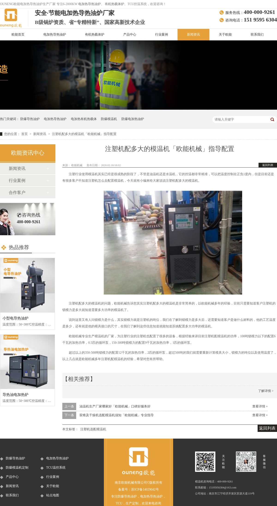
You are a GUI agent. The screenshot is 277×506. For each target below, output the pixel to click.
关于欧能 (225, 34)
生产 (129, 503)
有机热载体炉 (114, 4)
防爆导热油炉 (30, 119)
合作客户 (17, 192)
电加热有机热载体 (84, 119)
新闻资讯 (193, 34)
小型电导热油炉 (15, 318)
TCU (119, 503)
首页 (25, 134)
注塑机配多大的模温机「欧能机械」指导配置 (84, 134)
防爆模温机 (109, 119)
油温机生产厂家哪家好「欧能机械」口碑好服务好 (115, 406)
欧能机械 (77, 165)
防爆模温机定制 (17, 467)
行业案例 (161, 34)
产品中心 (129, 34)
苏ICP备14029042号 (145, 489)
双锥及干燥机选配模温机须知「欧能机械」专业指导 (116, 415)
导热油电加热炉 (15, 395)
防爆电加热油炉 (132, 119)
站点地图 (52, 495)
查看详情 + (260, 406)
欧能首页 (18, 34)
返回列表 (267, 165)
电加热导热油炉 (89, 4)
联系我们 (257, 34)
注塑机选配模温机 (93, 429)
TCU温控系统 (56, 467)
